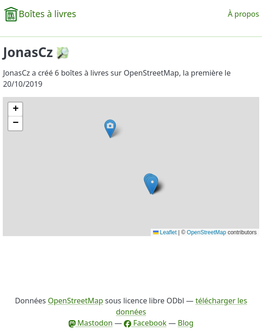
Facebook (145, 323)
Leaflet (165, 232)
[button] (152, 185)
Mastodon (91, 323)
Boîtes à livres (47, 13)
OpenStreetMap (206, 232)
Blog (185, 323)
